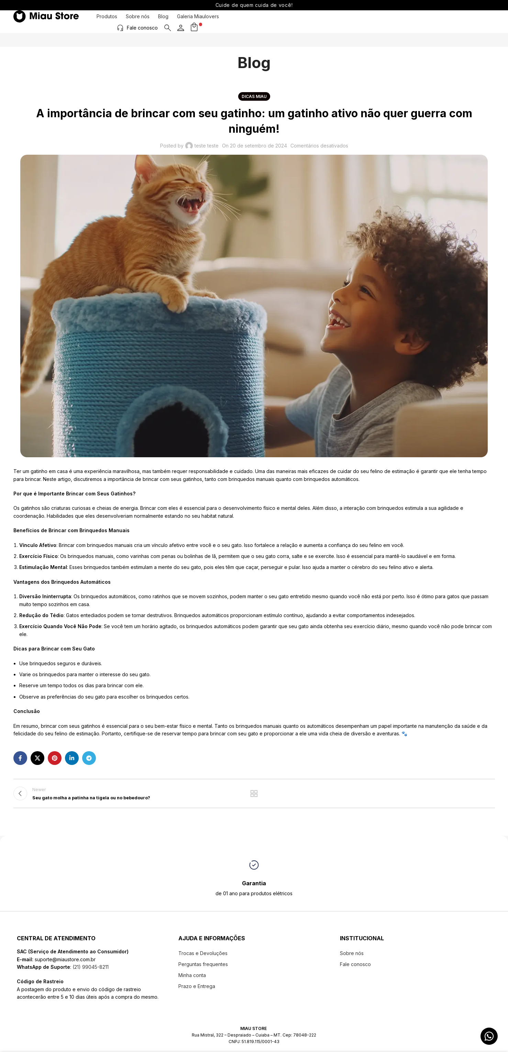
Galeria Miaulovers (198, 21)
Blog (163, 21)
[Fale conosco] (416, 21)
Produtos (107, 21)
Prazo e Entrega (196, 990)
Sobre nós (138, 21)
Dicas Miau (254, 96)
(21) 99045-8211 (90, 971)
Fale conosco (437, 21)
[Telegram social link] (89, 758)
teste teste (207, 145)
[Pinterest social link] (55, 758)
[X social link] (37, 758)
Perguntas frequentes (203, 968)
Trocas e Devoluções (203, 957)
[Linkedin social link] (72, 758)
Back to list (254, 795)
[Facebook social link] (20, 758)
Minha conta (192, 979)
